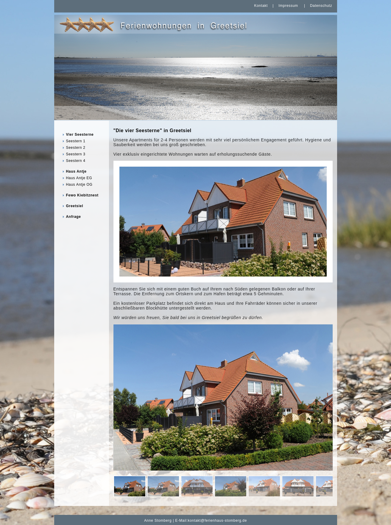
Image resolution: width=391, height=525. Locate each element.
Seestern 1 (75, 141)
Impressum (288, 6)
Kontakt (261, 6)
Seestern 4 (75, 161)
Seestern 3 (75, 154)
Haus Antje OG (79, 184)
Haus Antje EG (79, 178)
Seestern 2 (75, 148)
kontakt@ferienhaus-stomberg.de (217, 520)
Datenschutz (321, 6)
